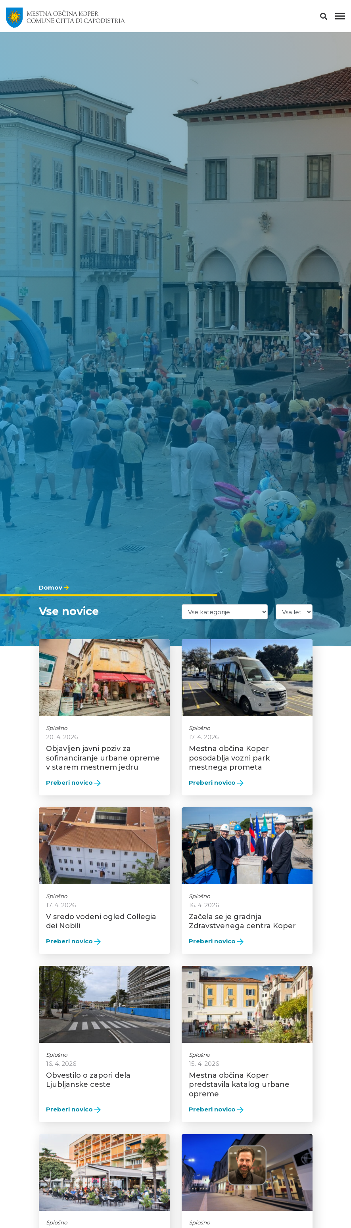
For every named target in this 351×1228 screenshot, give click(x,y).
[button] (330, 18)
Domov (50, 587)
